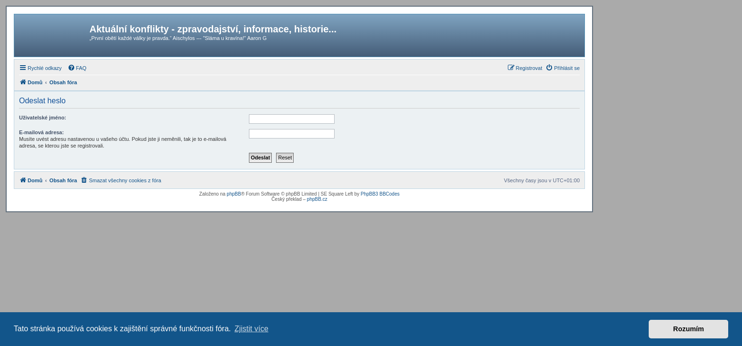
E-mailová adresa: (41, 132)
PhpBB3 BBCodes (380, 194)
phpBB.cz (317, 199)
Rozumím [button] (688, 329)
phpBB (234, 194)
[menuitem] (77, 68)
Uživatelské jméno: (42, 117)
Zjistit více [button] (251, 329)
